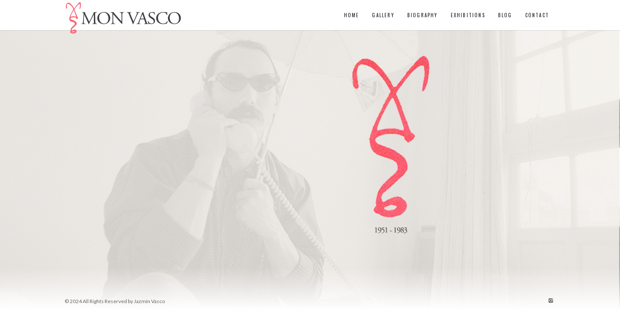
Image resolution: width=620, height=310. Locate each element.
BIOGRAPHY (422, 15)
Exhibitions (468, 15)
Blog (505, 15)
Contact (537, 15)
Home (352, 15)
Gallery (383, 15)
